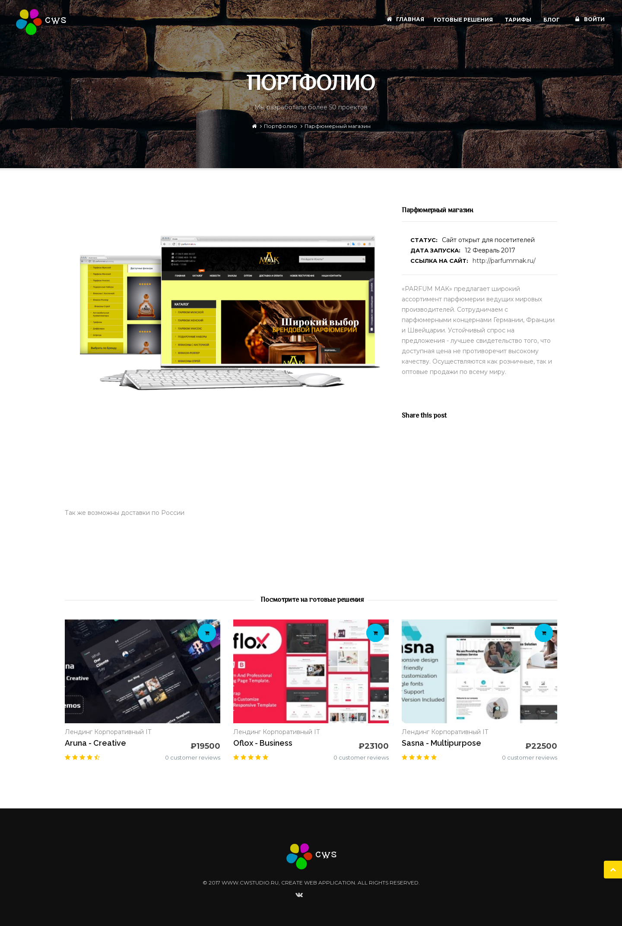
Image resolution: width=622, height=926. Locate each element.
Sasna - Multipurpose (441, 742)
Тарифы (519, 19)
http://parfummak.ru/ (504, 261)
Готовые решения (464, 19)
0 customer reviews (192, 757)
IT (148, 732)
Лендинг (78, 732)
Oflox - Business (262, 742)
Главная (404, 19)
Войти (588, 19)
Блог (552, 19)
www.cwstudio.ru (250, 882)
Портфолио (280, 126)
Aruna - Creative (95, 742)
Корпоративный (119, 732)
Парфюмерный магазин (338, 126)
